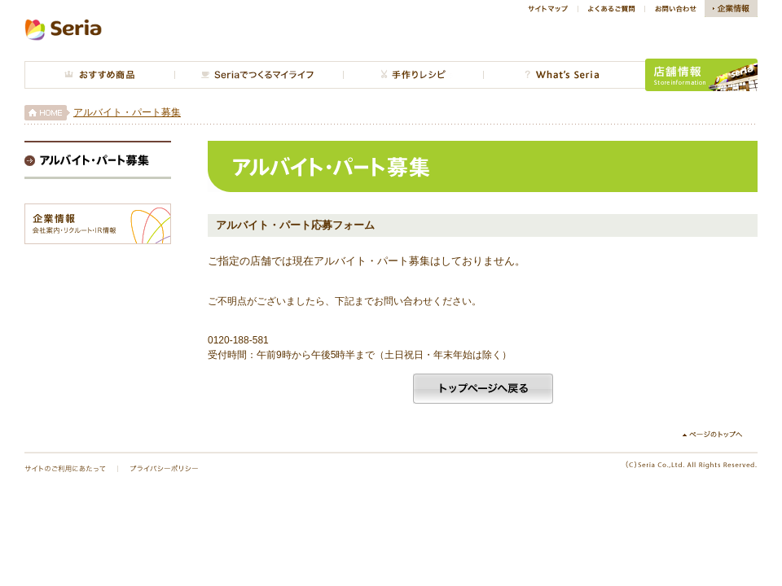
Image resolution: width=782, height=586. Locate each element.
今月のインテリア (258, 75)
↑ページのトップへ (719, 434)
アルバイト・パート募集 (127, 112)
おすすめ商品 (99, 75)
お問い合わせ (674, 8)
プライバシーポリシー (164, 469)
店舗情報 (701, 75)
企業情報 (731, 8)
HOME (47, 112)
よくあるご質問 (611, 8)
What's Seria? (564, 75)
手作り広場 (413, 75)
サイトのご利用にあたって (65, 469)
